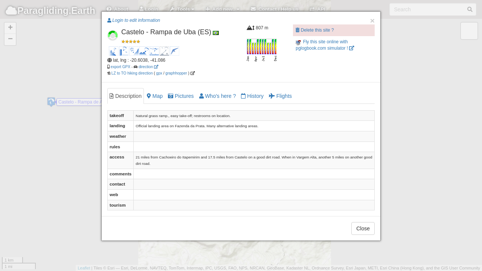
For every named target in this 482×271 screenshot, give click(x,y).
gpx (159, 73)
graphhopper (176, 73)
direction (148, 67)
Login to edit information (133, 20)
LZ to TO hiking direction (131, 73)
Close (363, 228)
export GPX (120, 67)
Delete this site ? (315, 30)
